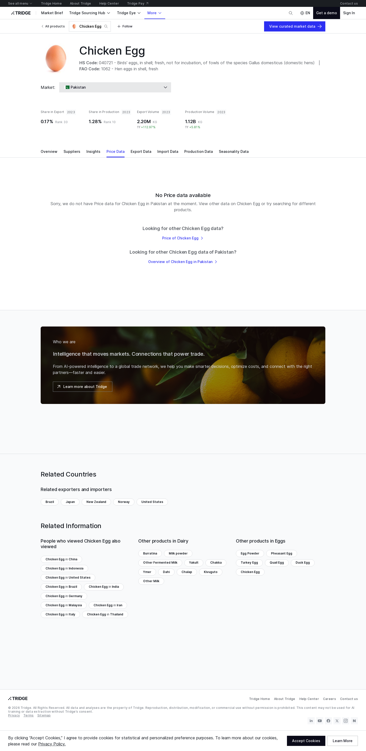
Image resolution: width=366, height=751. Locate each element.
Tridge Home (259, 699)
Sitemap (44, 715)
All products (53, 26)
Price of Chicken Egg (183, 238)
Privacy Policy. (52, 743)
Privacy (14, 715)
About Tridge (284, 699)
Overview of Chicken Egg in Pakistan (183, 261)
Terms (28, 715)
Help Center (309, 699)
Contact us (349, 699)
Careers (329, 699)
